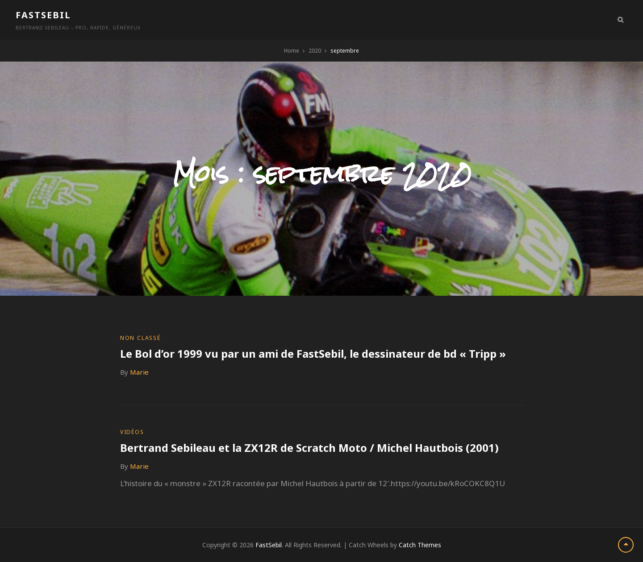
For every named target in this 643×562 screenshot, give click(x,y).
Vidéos (132, 432)
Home (291, 50)
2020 (315, 50)
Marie (139, 372)
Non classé (140, 338)
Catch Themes (420, 545)
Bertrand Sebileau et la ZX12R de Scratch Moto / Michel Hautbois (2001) (309, 447)
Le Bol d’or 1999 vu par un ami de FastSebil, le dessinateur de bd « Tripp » (313, 353)
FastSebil (43, 15)
